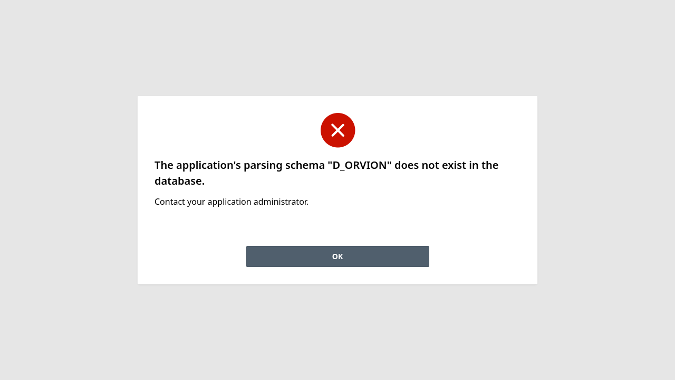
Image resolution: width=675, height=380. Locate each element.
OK (337, 256)
